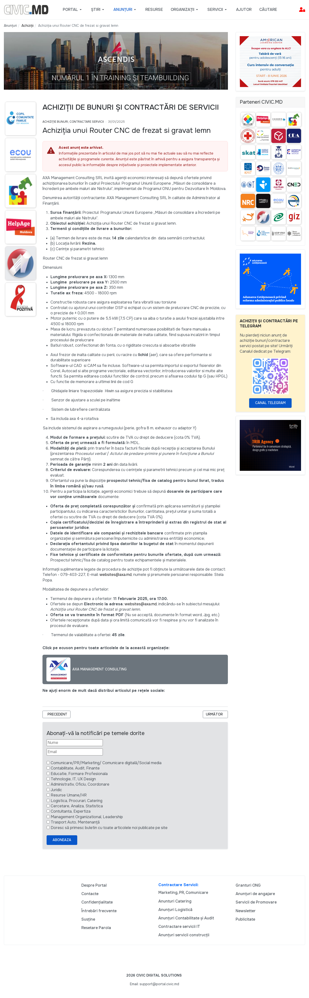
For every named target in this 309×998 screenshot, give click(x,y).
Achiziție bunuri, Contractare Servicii (73, 122)
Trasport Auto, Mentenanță (75, 822)
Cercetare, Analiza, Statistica (77, 806)
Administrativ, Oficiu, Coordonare (80, 784)
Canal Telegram (270, 403)
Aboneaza (62, 840)
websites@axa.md (115, 574)
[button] (73, 9)
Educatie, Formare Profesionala (79, 773)
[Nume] (75, 742)
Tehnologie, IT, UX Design (73, 779)
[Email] (75, 751)
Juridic (56, 789)
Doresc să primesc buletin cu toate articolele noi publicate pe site (109, 827)
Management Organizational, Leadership (87, 816)
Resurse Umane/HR (69, 795)
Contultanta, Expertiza (71, 811)
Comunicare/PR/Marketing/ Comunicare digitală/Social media (106, 762)
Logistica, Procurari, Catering (76, 800)
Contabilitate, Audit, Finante (75, 768)
